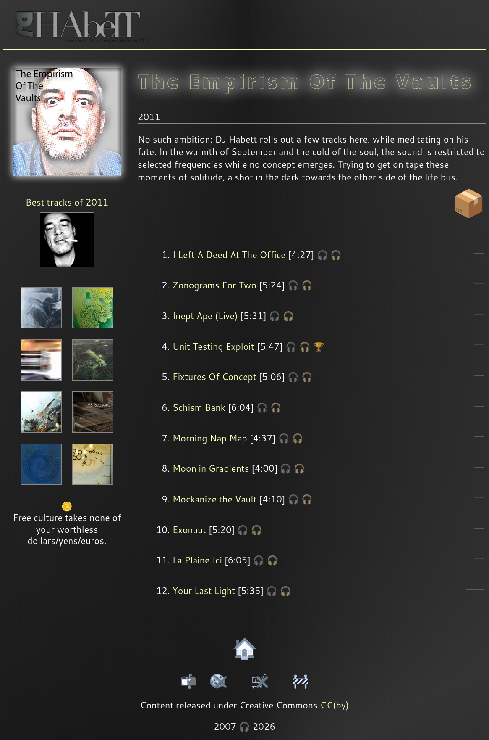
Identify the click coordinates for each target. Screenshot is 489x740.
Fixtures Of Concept (214, 376)
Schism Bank (199, 407)
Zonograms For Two (214, 285)
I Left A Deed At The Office (229, 254)
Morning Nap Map (210, 438)
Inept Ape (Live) (205, 315)
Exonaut (190, 529)
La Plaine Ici (197, 560)
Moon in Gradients (211, 468)
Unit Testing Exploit (213, 346)
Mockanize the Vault (215, 499)
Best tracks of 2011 (67, 202)
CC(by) (334, 705)
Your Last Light (204, 590)
